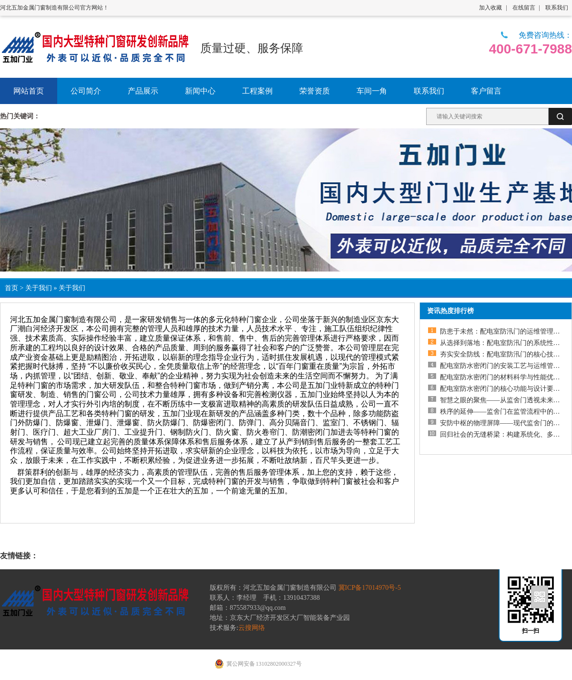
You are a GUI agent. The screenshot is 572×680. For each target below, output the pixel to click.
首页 (11, 288)
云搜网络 (251, 627)
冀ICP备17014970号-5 (369, 587)
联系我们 (556, 7)
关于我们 (38, 288)
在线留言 (523, 7)
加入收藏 (490, 7)
